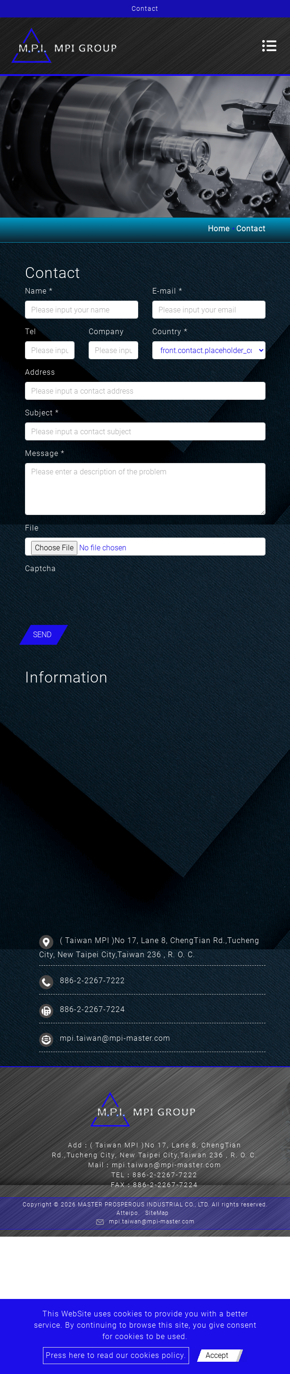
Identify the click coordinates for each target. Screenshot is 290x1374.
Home (219, 228)
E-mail (167, 291)
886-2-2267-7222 (92, 980)
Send (42, 634)
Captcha (40, 568)
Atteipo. (128, 1213)
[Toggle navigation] (269, 45)
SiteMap (157, 1213)
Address (40, 372)
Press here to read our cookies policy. (116, 1355)
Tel (30, 331)
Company (106, 331)
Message (45, 453)
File (32, 527)
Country (170, 331)
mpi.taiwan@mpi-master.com (115, 1037)
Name (39, 291)
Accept (217, 1355)
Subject (42, 412)
